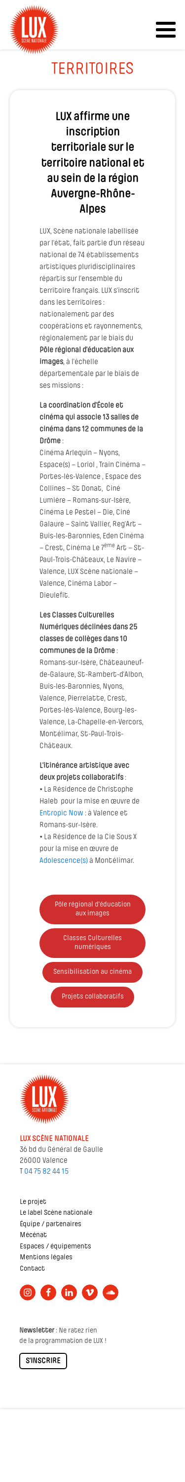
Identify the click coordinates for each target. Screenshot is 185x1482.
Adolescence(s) (63, 861)
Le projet (33, 1202)
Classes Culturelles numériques (92, 943)
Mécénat (33, 1235)
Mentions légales (46, 1257)
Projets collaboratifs (93, 997)
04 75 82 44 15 (46, 1172)
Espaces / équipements (55, 1246)
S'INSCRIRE (43, 1361)
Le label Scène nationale (56, 1213)
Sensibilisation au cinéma (92, 972)
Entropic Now (61, 813)
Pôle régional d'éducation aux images (93, 909)
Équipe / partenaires (50, 1224)
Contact (32, 1269)
